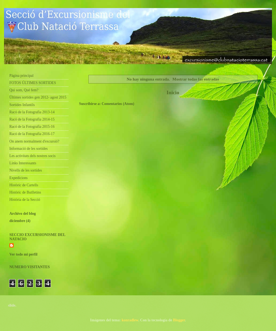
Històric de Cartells (23, 185)
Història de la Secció (24, 200)
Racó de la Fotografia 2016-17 (32, 134)
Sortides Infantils (22, 105)
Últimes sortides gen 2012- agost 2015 (37, 97)
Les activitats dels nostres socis (32, 156)
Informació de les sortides (28, 149)
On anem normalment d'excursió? (34, 141)
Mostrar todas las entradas (196, 79)
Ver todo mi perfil (23, 254)
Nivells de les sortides (25, 170)
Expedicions (18, 178)
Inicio (172, 92)
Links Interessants (22, 163)
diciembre (17, 221)
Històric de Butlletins (25, 192)
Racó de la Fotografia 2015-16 (32, 127)
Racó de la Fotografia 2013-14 (32, 112)
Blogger (179, 320)
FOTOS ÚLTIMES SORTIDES (32, 83)
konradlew (130, 320)
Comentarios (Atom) (118, 104)
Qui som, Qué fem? (23, 90)
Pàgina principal (21, 76)
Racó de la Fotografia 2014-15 (32, 119)
